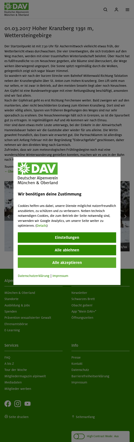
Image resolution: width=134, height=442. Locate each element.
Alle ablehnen (67, 250)
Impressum (60, 276)
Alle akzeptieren (67, 262)
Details (42, 226)
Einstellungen (67, 237)
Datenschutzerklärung (33, 276)
